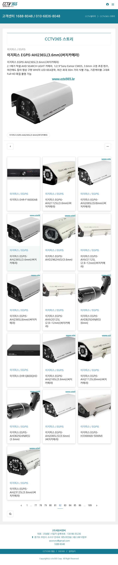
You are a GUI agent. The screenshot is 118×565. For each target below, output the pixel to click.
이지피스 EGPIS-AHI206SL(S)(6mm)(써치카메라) (93, 203)
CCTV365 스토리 (107, 16)
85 (75, 505)
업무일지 (72, 551)
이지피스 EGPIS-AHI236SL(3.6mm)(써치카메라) (28, 135)
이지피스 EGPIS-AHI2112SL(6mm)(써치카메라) (94, 379)
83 (65, 505)
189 (90, 505)
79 (45, 505)
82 (60, 505)
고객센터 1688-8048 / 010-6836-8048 (31, 16)
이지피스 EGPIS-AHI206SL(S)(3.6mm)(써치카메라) (57, 436)
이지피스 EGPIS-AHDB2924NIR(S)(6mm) (91, 319)
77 (35, 505)
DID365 (61, 551)
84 (70, 505)
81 (55, 505)
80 (50, 505)
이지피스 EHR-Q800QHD (23, 376)
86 (80, 505)
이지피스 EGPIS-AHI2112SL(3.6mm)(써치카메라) (58, 203)
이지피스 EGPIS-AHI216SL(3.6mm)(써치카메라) (58, 379)
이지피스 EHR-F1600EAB (23, 199)
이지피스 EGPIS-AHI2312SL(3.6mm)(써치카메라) (23, 492)
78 (40, 505)
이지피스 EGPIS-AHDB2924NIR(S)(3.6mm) (20, 436)
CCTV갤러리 (90, 16)
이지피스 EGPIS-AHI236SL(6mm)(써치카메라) (23, 319)
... (31, 505)
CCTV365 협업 (49, 551)
